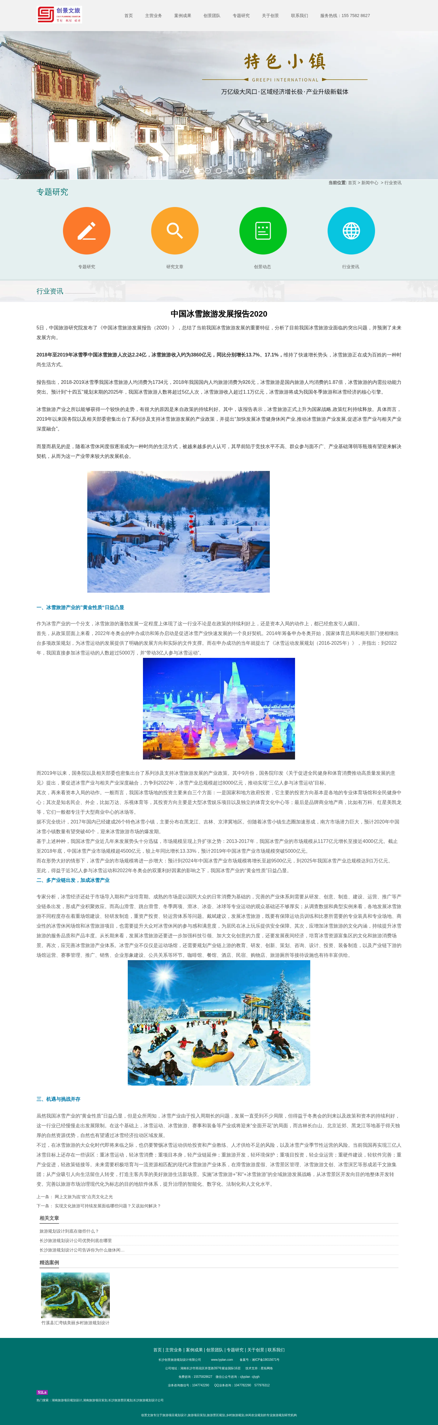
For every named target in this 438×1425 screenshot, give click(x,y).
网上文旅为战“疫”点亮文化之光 (83, 1196)
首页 (128, 15)
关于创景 (270, 15)
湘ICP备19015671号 (266, 1359)
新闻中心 (369, 182)
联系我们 (299, 15)
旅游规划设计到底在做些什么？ (69, 1231)
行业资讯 (350, 266)
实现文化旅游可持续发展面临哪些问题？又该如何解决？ (107, 1205)
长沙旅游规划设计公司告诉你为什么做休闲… (82, 1250)
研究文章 (175, 238)
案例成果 (182, 15)
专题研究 (241, 15)
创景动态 (263, 238)
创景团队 (212, 15)
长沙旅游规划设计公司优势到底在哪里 (76, 1240)
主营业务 (153, 15)
